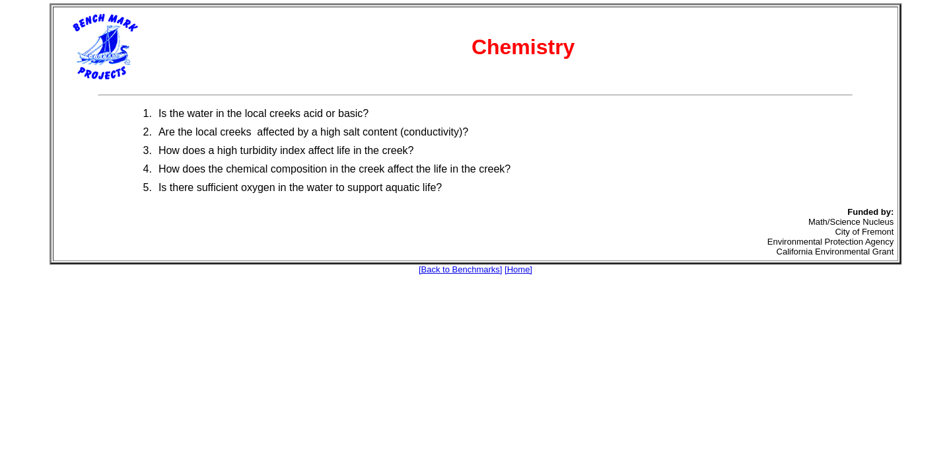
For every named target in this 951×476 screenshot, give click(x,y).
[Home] (518, 269)
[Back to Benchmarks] (460, 269)
